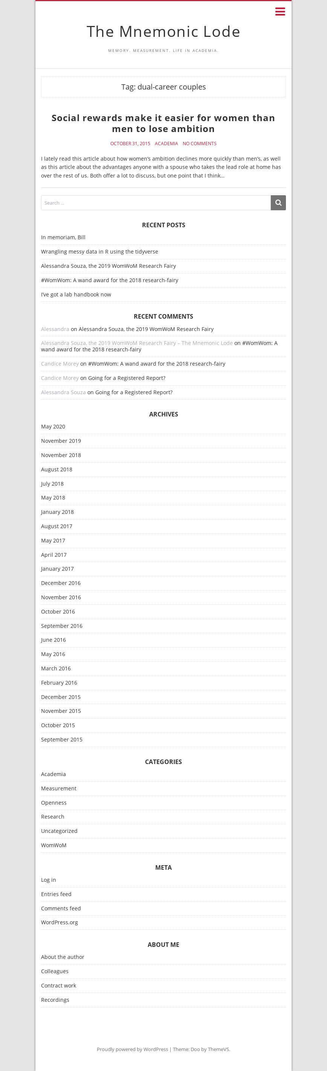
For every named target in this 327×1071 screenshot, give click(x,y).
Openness (54, 803)
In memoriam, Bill (63, 237)
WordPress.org (59, 922)
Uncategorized (59, 831)
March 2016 (56, 668)
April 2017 (54, 555)
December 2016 (61, 583)
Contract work (58, 986)
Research (52, 817)
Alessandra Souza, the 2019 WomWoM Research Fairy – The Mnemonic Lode (137, 342)
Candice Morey (60, 363)
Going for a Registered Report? (126, 377)
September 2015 (62, 740)
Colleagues (55, 971)
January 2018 (57, 512)
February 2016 (59, 683)
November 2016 (61, 597)
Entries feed (56, 894)
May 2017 (53, 541)
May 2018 (53, 498)
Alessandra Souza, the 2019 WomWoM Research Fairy (108, 265)
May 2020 (53, 427)
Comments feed (61, 908)
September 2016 (62, 626)
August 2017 (56, 526)
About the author (62, 957)
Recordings (55, 1000)
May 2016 (53, 654)
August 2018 (56, 469)
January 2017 (57, 569)
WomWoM (54, 845)
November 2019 (61, 441)
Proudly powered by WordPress (132, 1049)
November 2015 (61, 711)
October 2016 (58, 612)
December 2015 (61, 697)
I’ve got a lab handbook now (76, 294)
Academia (166, 143)
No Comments (200, 143)
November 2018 (61, 455)
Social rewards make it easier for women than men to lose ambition (163, 123)
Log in (48, 880)
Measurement (58, 788)
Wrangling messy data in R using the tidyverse (99, 251)
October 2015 (58, 725)
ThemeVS (218, 1049)
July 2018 (52, 484)
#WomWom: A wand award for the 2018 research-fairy (109, 280)
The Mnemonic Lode (164, 31)
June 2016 (53, 640)
